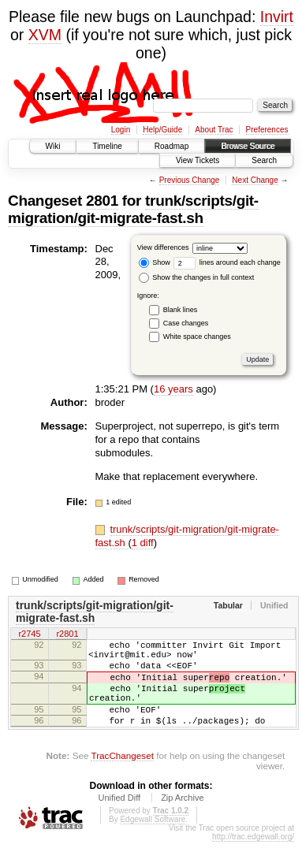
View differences (163, 247)
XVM (45, 34)
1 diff (143, 543)
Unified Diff (119, 819)
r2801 (67, 634)
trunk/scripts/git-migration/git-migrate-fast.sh (133, 209)
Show (154, 262)
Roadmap (171, 146)
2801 (102, 200)
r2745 (29, 634)
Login (120, 129)
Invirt (276, 16)
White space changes (197, 336)
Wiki (53, 146)
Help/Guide (162, 129)
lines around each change (227, 262)
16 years (173, 389)
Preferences (267, 129)
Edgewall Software (152, 840)
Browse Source (247, 146)
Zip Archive (182, 819)
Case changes (186, 323)
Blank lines (180, 310)
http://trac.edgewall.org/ (253, 858)
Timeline (106, 146)
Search (264, 160)
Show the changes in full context (197, 277)
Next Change (255, 180)
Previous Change (189, 180)
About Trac (214, 129)
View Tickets (197, 160)
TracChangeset (122, 777)
